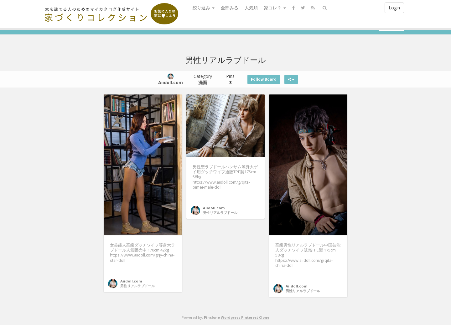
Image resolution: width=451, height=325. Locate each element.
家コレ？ (275, 8)
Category (203, 79)
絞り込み (204, 8)
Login (394, 8)
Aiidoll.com (131, 281)
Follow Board (264, 79)
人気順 (251, 8)
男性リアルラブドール (137, 285)
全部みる (229, 8)
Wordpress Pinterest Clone (245, 317)
